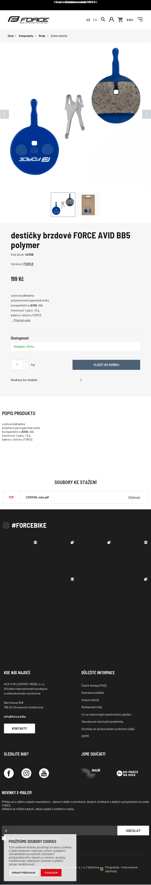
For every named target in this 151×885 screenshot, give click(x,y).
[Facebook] (9, 774)
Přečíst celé (22, 320)
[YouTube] (44, 774)
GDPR (85, 736)
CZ (88, 20)
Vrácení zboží (90, 700)
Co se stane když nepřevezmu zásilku (106, 714)
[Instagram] (26, 774)
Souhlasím (51, 872)
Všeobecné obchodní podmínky (102, 722)
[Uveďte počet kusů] (17, 364)
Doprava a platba (92, 693)
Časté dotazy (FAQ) (93, 685)
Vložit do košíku (106, 365)
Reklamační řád (91, 707)
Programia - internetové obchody (121, 869)
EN (95, 20)
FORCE (28, 264)
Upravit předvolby (24, 872)
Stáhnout (134, 497)
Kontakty (20, 728)
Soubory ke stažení (24, 380)
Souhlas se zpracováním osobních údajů (108, 729)
